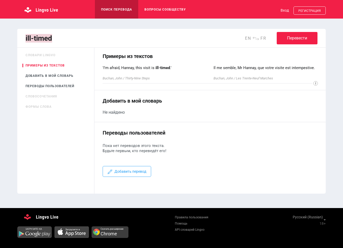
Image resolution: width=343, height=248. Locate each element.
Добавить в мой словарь (50, 76)
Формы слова (39, 107)
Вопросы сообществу (165, 9)
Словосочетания (41, 96)
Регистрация (309, 11)
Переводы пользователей (50, 86)
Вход (285, 10)
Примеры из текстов (45, 65)
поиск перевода (116, 9)
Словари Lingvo (40, 55)
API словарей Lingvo (190, 230)
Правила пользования (191, 217)
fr (263, 38)
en (248, 38)
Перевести (297, 38)
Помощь (181, 223)
